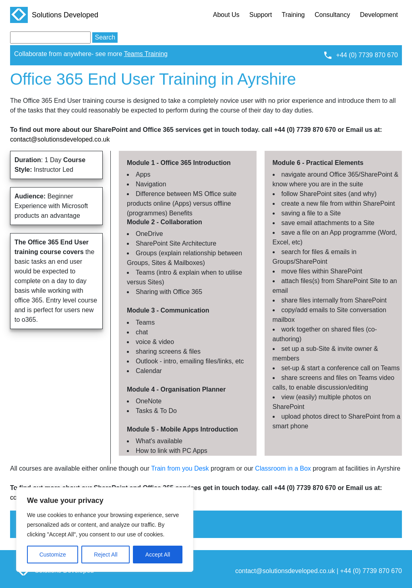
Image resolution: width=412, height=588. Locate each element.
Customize (52, 554)
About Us (226, 14)
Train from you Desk (180, 468)
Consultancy (332, 14)
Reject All (105, 554)
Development (379, 14)
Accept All (157, 554)
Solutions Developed (54, 15)
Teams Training (146, 53)
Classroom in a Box (283, 468)
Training (293, 14)
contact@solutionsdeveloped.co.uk (60, 139)
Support (260, 14)
